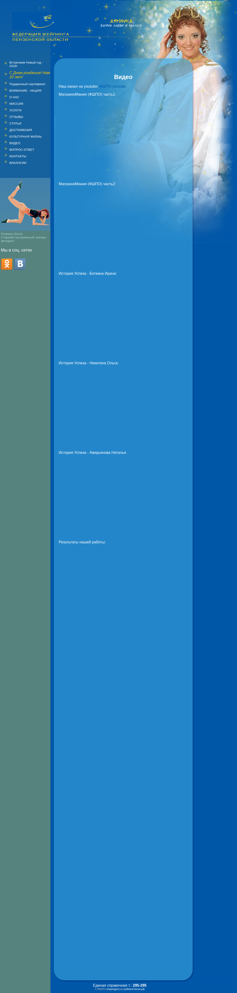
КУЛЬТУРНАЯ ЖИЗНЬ (25, 136)
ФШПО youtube (112, 86)
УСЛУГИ (15, 110)
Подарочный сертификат (27, 84)
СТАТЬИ (15, 123)
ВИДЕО (14, 143)
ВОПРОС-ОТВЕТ (21, 149)
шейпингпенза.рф (134, 989)
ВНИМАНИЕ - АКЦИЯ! (25, 90)
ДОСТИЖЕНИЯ (20, 130)
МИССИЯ (16, 103)
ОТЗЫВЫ (16, 117)
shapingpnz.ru (115, 989)
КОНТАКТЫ (17, 156)
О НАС (14, 97)
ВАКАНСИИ (17, 163)
